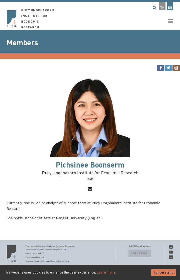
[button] (90, 15)
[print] (176, 68)
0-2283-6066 (38, 253)
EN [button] (170, 7)
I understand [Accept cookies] (163, 272)
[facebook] (160, 68)
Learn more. (106, 272)
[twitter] (168, 68)
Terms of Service (33, 261)
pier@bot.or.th (38, 257)
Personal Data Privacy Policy (55, 261)
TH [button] (162, 7)
